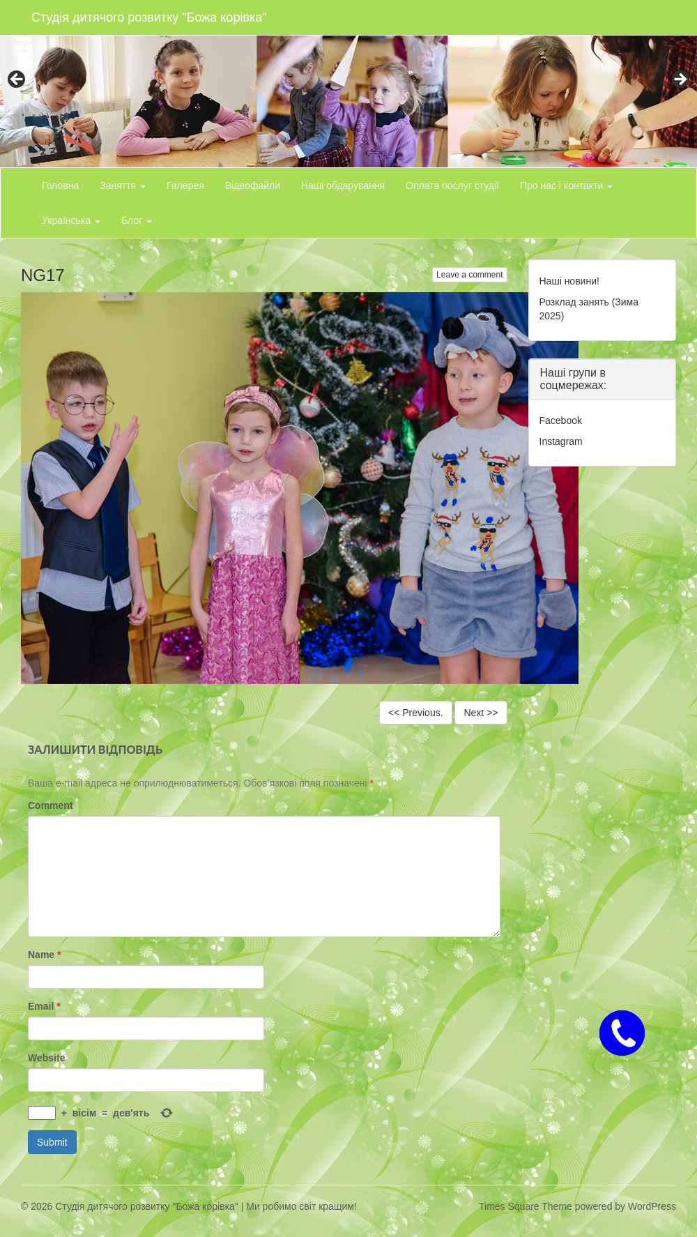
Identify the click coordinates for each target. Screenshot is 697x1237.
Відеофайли (252, 185)
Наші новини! (569, 281)
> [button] (679, 80)
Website (46, 1057)
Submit (52, 1142)
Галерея (185, 185)
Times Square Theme (525, 1206)
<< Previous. (415, 712)
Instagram (561, 441)
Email (44, 1006)
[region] (348, 83)
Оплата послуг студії (452, 185)
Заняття (123, 185)
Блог (136, 220)
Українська (71, 220)
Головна (60, 185)
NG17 (43, 275)
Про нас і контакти (566, 185)
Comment (50, 805)
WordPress (652, 1206)
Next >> (481, 712)
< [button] (17, 80)
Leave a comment (469, 275)
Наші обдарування (343, 185)
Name (44, 954)
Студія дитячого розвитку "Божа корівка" (149, 17)
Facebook (560, 420)
